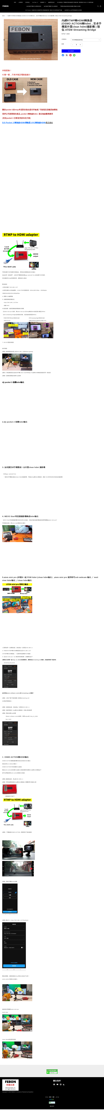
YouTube (35, 2)
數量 (63, 44)
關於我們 (52, 1106)
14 (40, 59)
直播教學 (43, 2)
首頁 (15, 2)
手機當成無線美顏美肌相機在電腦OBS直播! (70, 6)
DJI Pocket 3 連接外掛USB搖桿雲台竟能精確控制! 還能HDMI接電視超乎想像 (43, 10)
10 (34, 59)
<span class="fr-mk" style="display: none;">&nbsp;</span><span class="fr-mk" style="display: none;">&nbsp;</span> (52, 178)
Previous (4, 40)
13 (39, 59)
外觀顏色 (64, 40)
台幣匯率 (21, 2)
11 (36, 59)
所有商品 (27, 2)
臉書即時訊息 (51, 2)
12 (37, 59)
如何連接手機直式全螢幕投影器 (34, 6)
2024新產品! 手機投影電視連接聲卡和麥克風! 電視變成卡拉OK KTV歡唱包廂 (75, 2)
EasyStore (30, 1092)
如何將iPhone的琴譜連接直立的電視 (73, 10)
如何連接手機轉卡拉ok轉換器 (51, 6)
